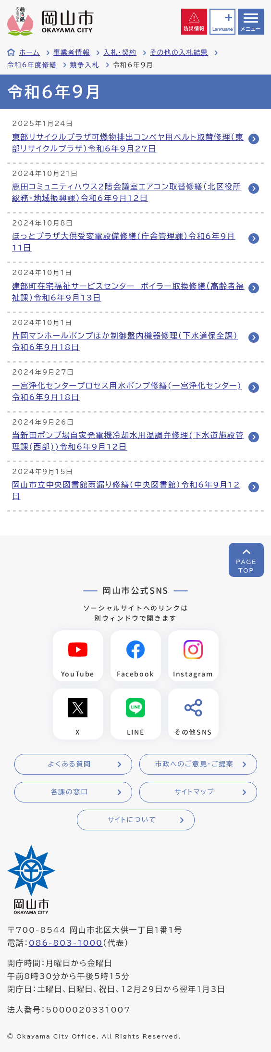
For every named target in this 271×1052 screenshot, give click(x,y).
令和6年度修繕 (32, 65)
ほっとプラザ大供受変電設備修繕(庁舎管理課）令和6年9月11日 (123, 241)
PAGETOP (246, 566)
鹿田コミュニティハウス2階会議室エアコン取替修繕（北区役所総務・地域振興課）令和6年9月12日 (126, 192)
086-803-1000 (66, 943)
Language (222, 29)
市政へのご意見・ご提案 (194, 764)
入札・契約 (119, 52)
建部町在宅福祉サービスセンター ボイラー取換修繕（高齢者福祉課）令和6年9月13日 (128, 291)
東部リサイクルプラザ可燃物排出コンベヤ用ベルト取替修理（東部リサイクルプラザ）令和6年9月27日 (128, 142)
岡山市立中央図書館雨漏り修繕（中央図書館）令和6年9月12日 (126, 490)
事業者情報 (71, 52)
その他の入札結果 (179, 52)
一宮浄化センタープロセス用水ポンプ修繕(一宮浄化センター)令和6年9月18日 (127, 391)
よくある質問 (69, 764)
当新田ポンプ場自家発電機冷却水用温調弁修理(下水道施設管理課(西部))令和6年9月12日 (128, 441)
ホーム (29, 52)
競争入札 (84, 65)
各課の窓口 (69, 792)
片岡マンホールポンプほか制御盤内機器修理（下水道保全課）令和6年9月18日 (125, 341)
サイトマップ (194, 792)
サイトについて (132, 819)
